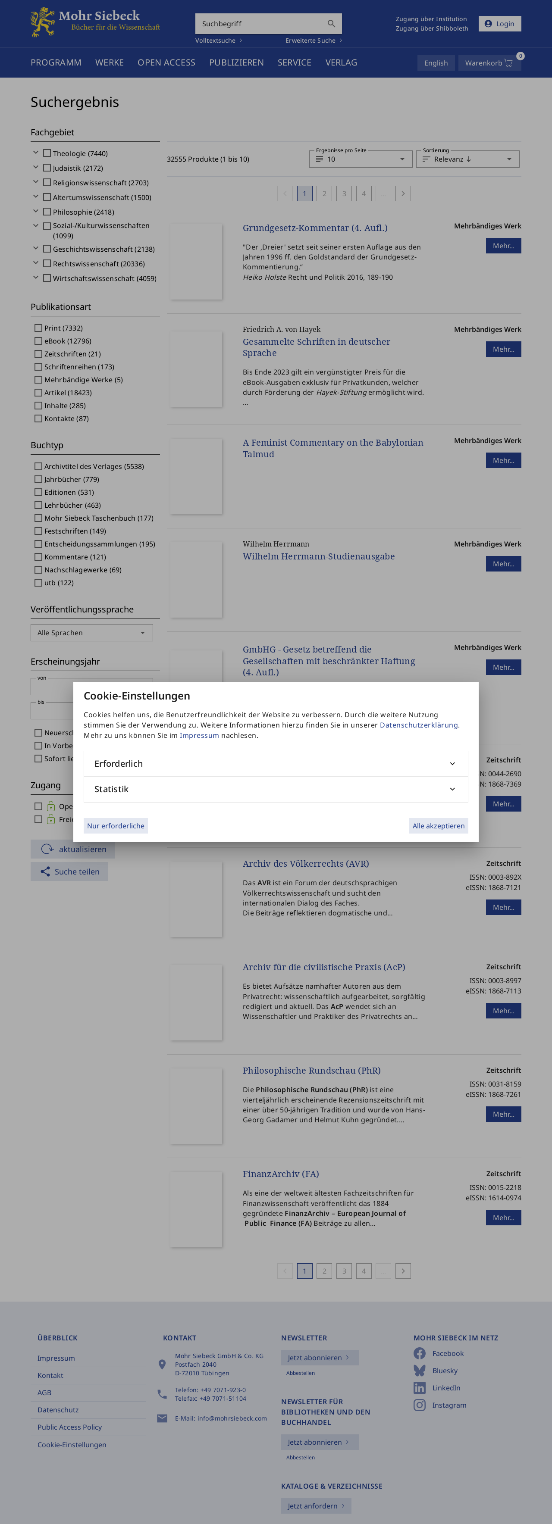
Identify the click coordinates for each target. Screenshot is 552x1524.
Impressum (200, 735)
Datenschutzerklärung (419, 725)
